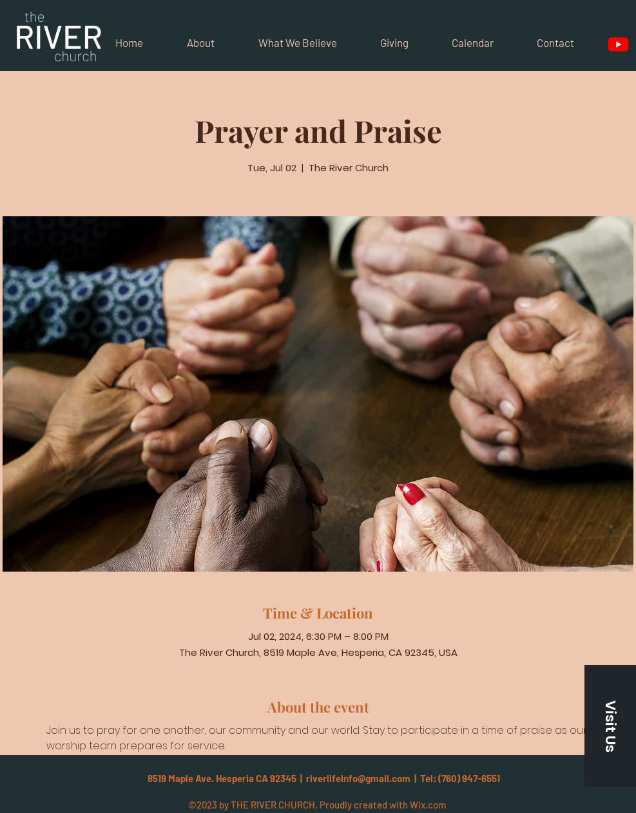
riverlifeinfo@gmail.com (358, 778)
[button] (610, 726)
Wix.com (428, 804)
